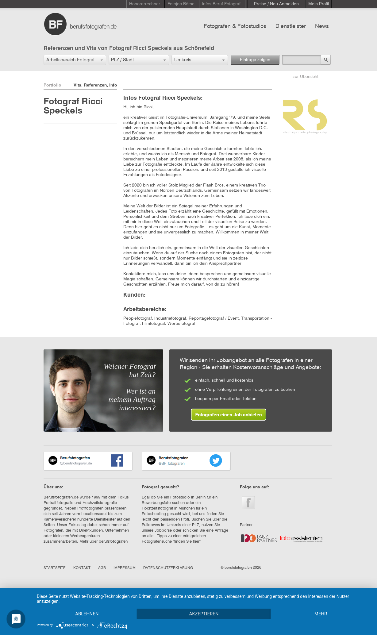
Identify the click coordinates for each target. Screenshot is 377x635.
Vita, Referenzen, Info (95, 85)
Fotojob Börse (180, 4)
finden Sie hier (186, 542)
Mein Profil (318, 4)
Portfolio (52, 85)
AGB (102, 568)
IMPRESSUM (124, 568)
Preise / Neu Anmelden (276, 4)
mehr (320, 614)
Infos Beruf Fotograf (221, 4)
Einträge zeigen (255, 60)
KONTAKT (81, 568)
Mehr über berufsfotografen (103, 542)
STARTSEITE (55, 568)
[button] (75, 60)
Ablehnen (86, 614)
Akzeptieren (203, 614)
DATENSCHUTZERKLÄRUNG (168, 568)
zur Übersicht (305, 77)
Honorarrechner (144, 4)
